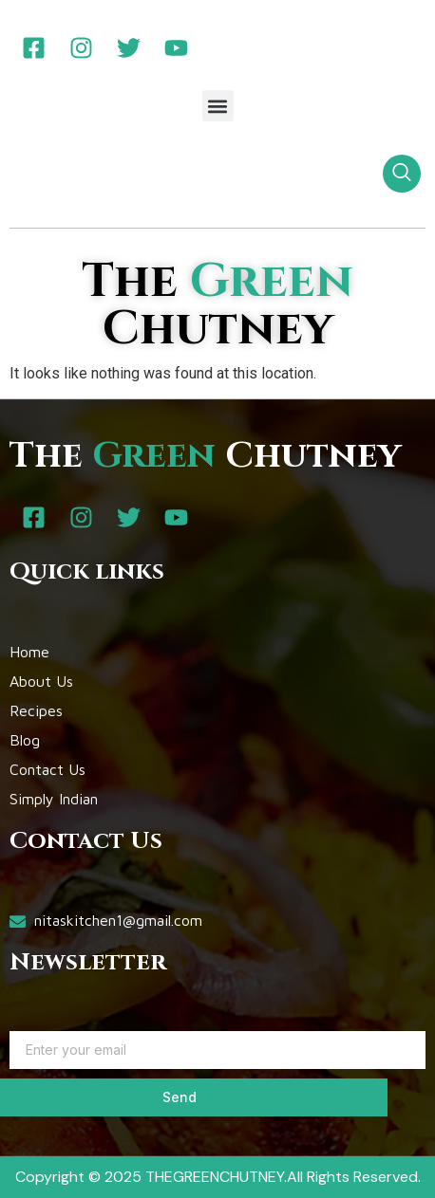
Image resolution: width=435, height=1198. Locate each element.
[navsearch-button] (402, 174)
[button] (218, 105)
